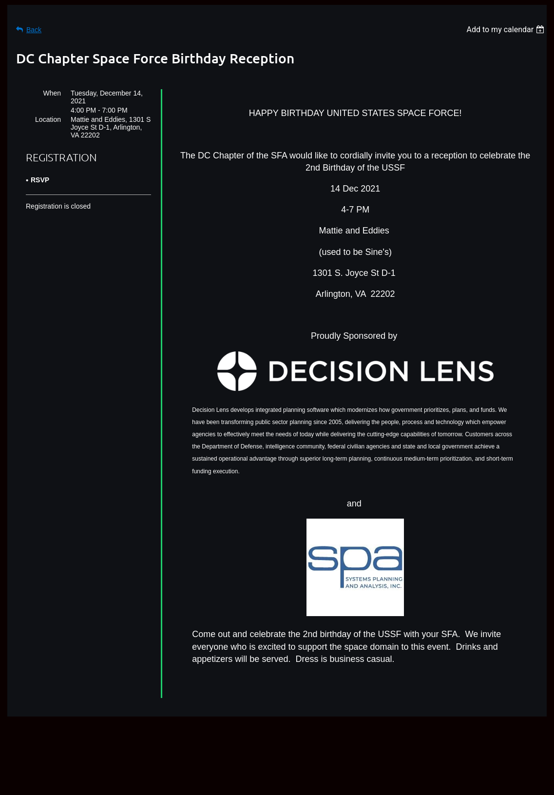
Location (48, 119)
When (52, 93)
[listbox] (506, 29)
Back (33, 30)
